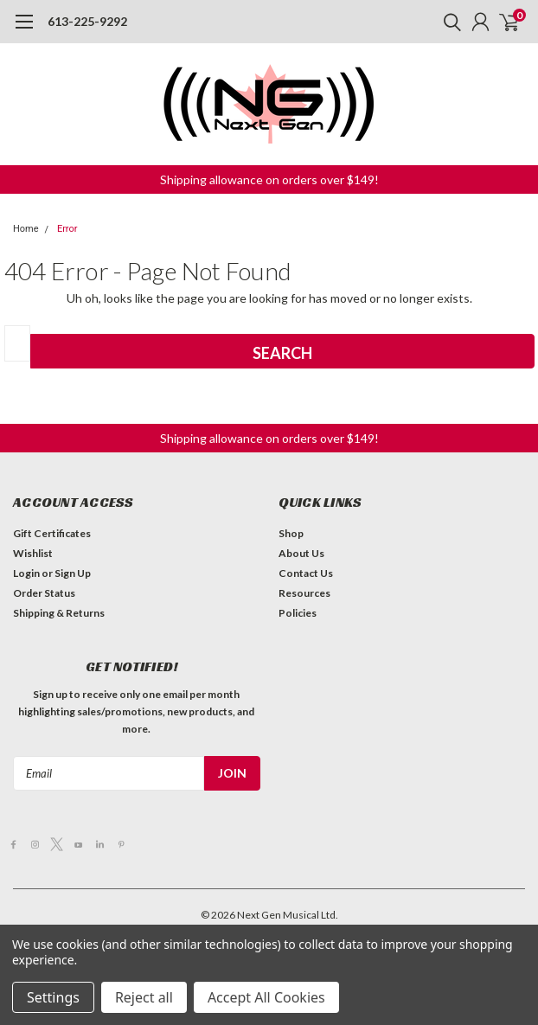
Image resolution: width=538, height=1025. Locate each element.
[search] (448, 21)
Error (67, 228)
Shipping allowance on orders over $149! (269, 179)
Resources (304, 592)
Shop (291, 533)
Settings (53, 997)
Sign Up (72, 573)
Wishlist (33, 553)
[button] (269, 179)
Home (26, 228)
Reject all (144, 997)
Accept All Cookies (266, 997)
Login (26, 573)
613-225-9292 (87, 21)
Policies (298, 612)
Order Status (44, 592)
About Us (301, 553)
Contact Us (306, 573)
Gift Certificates (52, 533)
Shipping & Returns (59, 612)
